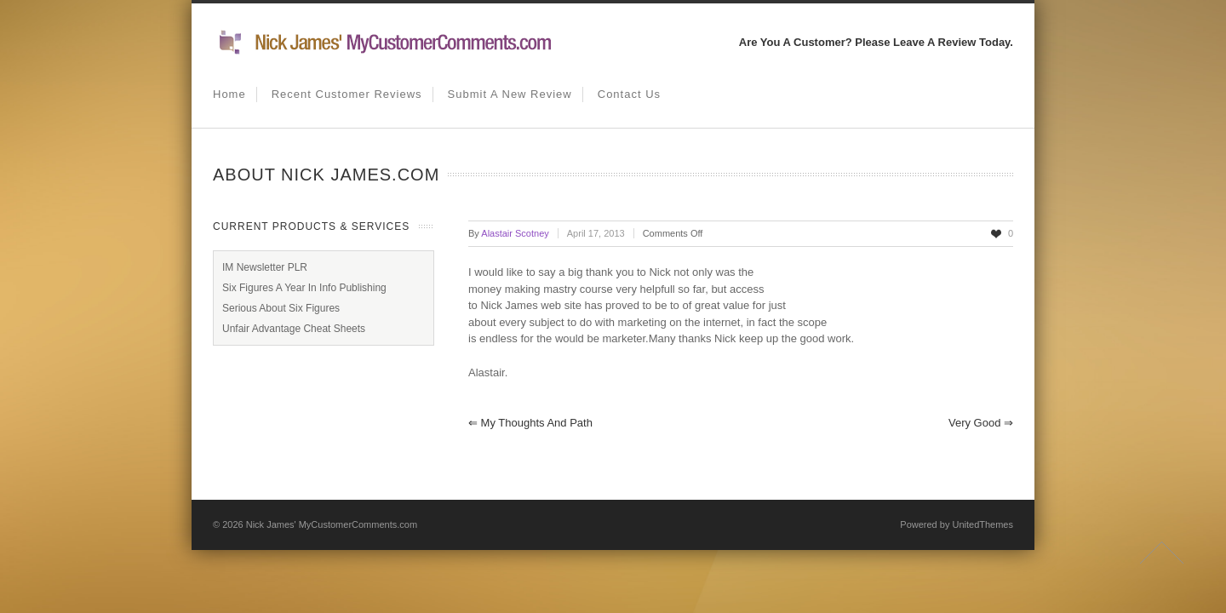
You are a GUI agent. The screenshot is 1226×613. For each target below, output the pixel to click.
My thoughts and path (530, 422)
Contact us (629, 94)
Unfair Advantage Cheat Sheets (293, 329)
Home (229, 94)
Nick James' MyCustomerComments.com (331, 524)
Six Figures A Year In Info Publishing (304, 288)
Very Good (980, 422)
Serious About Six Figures (281, 308)
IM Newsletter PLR (264, 267)
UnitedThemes (982, 524)
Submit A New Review (510, 94)
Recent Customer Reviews (347, 94)
